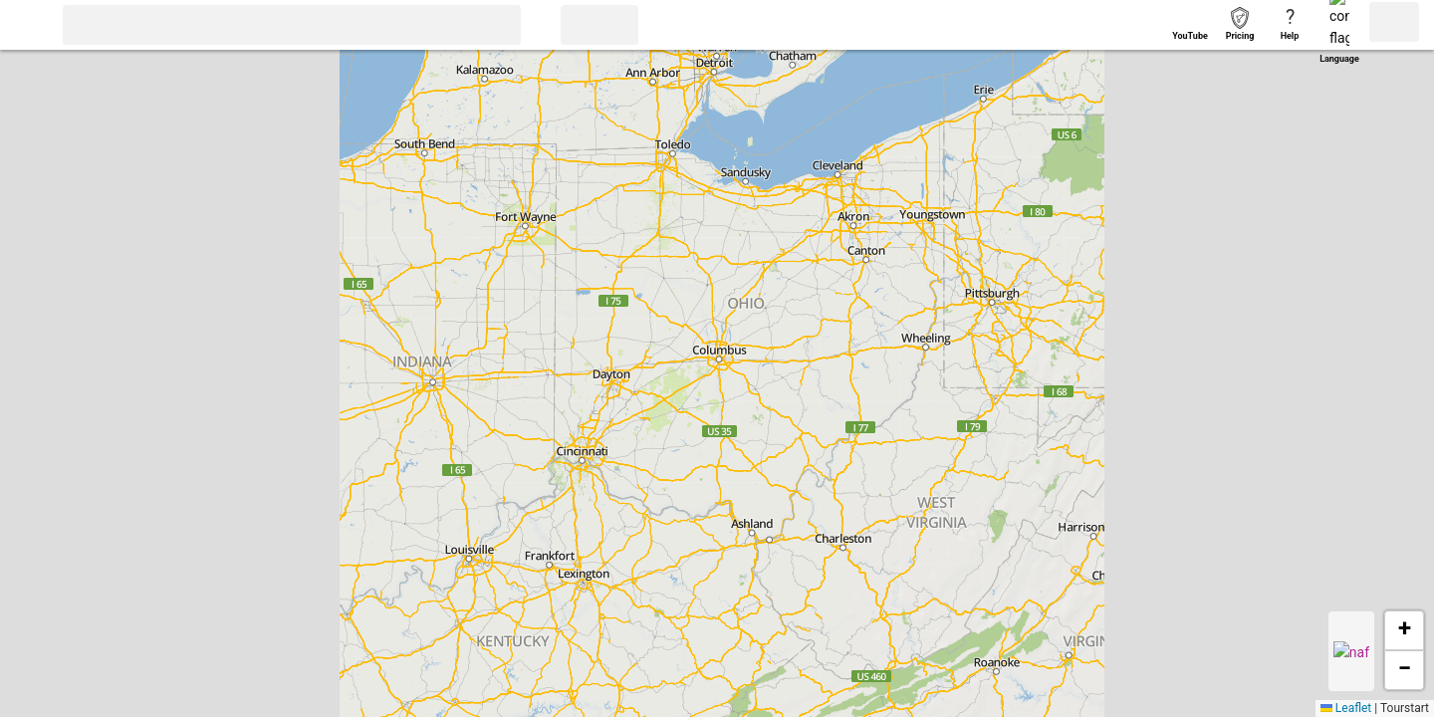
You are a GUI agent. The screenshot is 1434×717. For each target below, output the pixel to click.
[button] (27, 27)
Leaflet (1345, 708)
